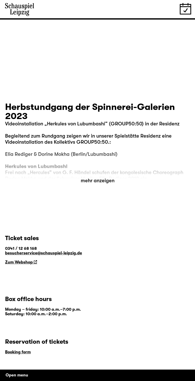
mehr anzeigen (98, 181)
